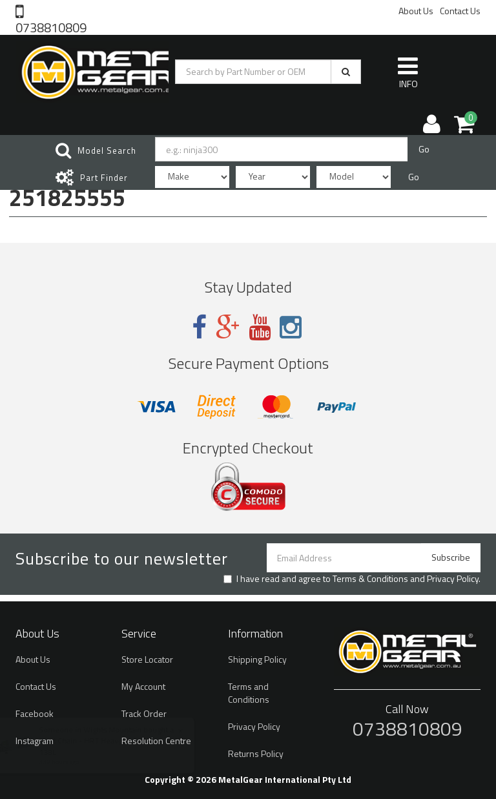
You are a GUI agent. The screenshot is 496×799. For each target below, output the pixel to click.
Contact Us (460, 10)
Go (423, 141)
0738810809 (51, 26)
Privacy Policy (453, 578)
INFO (408, 65)
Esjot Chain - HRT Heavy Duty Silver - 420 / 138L (126, 746)
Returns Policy (256, 753)
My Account (143, 686)
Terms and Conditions (248, 693)
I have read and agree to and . (351, 578)
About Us (415, 10)
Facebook (35, 713)
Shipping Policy (257, 659)
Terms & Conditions (370, 578)
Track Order (144, 713)
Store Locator (147, 659)
